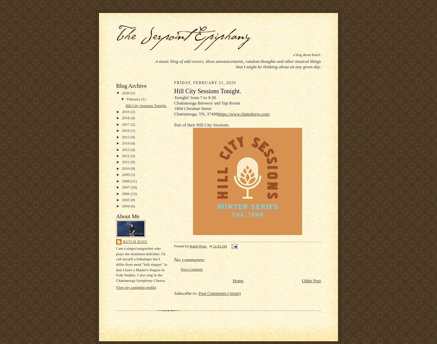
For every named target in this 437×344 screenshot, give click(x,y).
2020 (126, 93)
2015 (126, 137)
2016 (126, 130)
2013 (126, 150)
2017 (126, 124)
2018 (126, 118)
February (134, 99)
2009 (126, 175)
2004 (126, 206)
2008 (126, 181)
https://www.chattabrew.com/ (244, 113)
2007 (126, 187)
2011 (126, 162)
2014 (126, 143)
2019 (126, 112)
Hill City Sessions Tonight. (146, 106)
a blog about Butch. (307, 55)
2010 (126, 168)
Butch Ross (135, 242)
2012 (126, 156)
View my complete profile (136, 287)
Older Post (311, 280)
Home (237, 280)
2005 (126, 200)
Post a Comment (192, 269)
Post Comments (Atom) (220, 293)
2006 (126, 194)
